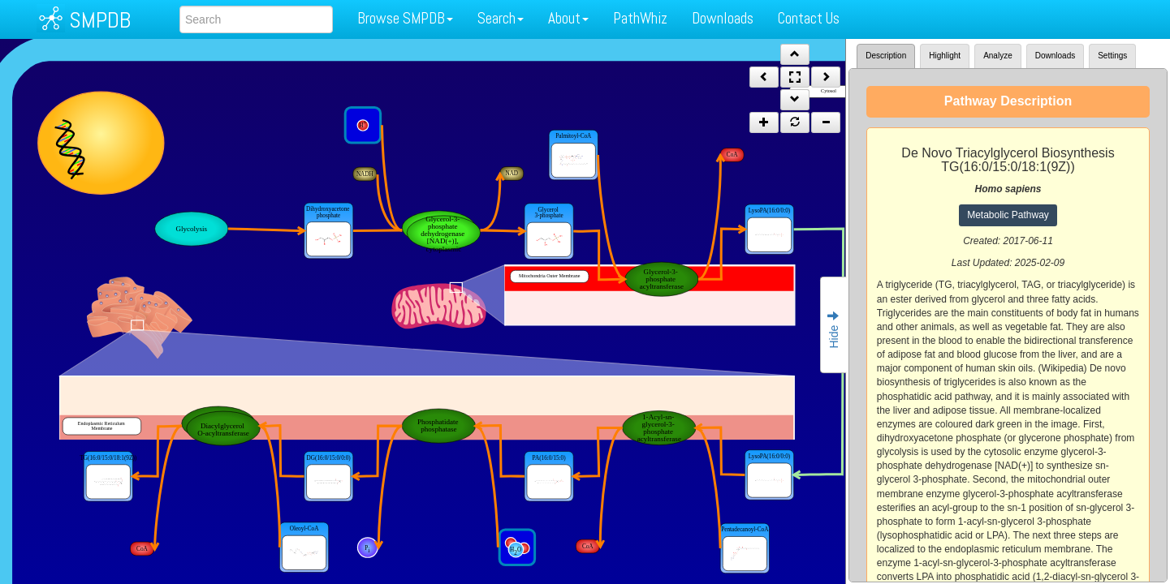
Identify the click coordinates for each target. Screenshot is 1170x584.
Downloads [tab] (1055, 55)
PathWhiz (640, 18)
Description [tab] (886, 55)
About (568, 18)
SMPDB (100, 20)
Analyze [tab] (997, 55)
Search (500, 18)
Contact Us (809, 18)
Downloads (722, 18)
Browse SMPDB (405, 18)
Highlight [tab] (945, 55)
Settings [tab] (1112, 55)
